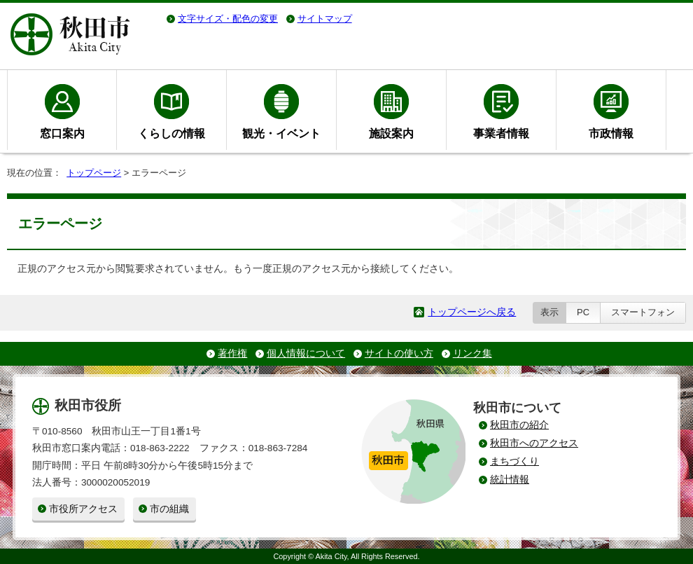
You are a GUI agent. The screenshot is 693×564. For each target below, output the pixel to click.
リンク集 (472, 353)
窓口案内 (62, 133)
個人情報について (306, 353)
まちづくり (514, 461)
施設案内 (391, 133)
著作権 (232, 353)
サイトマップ (325, 18)
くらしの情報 (171, 133)
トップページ (93, 172)
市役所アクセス (83, 509)
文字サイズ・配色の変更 (228, 18)
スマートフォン (643, 312)
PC (583, 312)
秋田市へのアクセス (534, 443)
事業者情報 (501, 133)
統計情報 (509, 479)
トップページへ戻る (472, 312)
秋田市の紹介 (519, 425)
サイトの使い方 (399, 353)
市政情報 (611, 133)
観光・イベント (281, 133)
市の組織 (169, 509)
